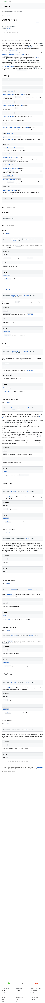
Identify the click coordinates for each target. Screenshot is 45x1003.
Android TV (33, 999)
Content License (39, 767)
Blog (3, 1001)
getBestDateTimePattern (9, 127)
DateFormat (29, 46)
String (8, 124)
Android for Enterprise (6, 992)
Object (8, 28)
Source (3, 997)
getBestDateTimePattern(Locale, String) (13, 54)
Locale (18, 127)
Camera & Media (19, 997)
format (5, 94)
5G (16, 1001)
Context (13, 137)
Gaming (18, 990)
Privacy (17, 999)
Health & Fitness (19, 995)
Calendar (23, 94)
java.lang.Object (5, 30)
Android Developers (6, 11)
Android (3, 990)
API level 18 (8, 402)
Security (3, 995)
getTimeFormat (7, 179)
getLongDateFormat (8, 157)
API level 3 (8, 15)
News (3, 999)
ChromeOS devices (35, 995)
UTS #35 (37, 57)
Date (22, 105)
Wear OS (32, 992)
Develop (13, 11)
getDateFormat (7, 137)
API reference (6, 6)
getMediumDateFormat (8, 168)
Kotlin (37, 22)
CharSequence (10, 91)
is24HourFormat (7, 190)
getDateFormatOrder (8, 148)
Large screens (34, 990)
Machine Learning (20, 992)
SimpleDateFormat (12, 50)
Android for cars (34, 997)
